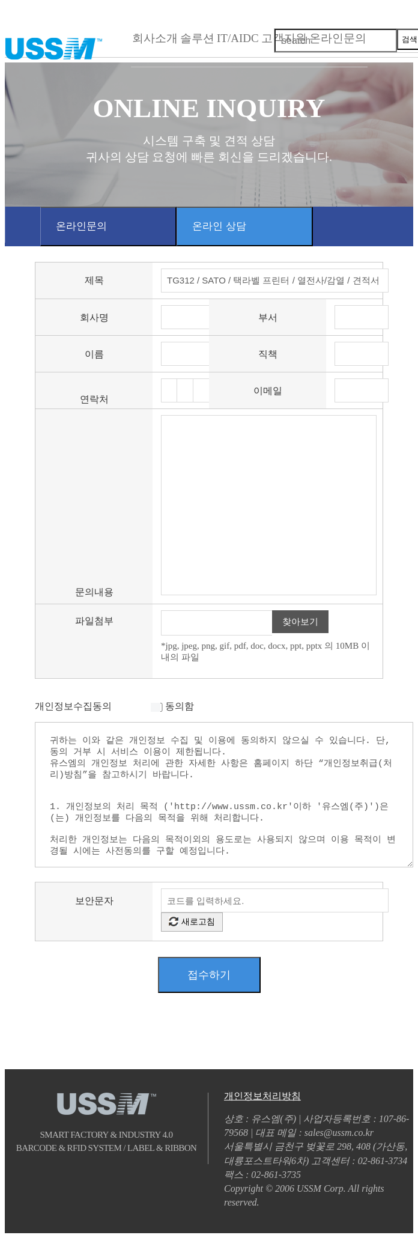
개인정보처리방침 (262, 1096)
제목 (94, 280)
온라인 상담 (219, 226)
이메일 (267, 391)
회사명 (94, 317)
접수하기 (209, 975)
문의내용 (94, 592)
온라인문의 (81, 226)
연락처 (94, 399)
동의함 (179, 706)
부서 (267, 317)
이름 (94, 354)
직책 (267, 354)
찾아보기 (300, 622)
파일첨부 (94, 621)
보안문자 (94, 901)
